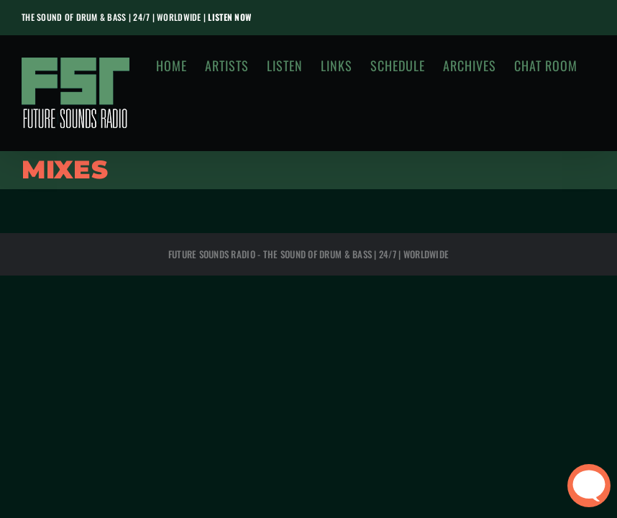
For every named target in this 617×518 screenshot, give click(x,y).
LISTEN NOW (229, 17)
